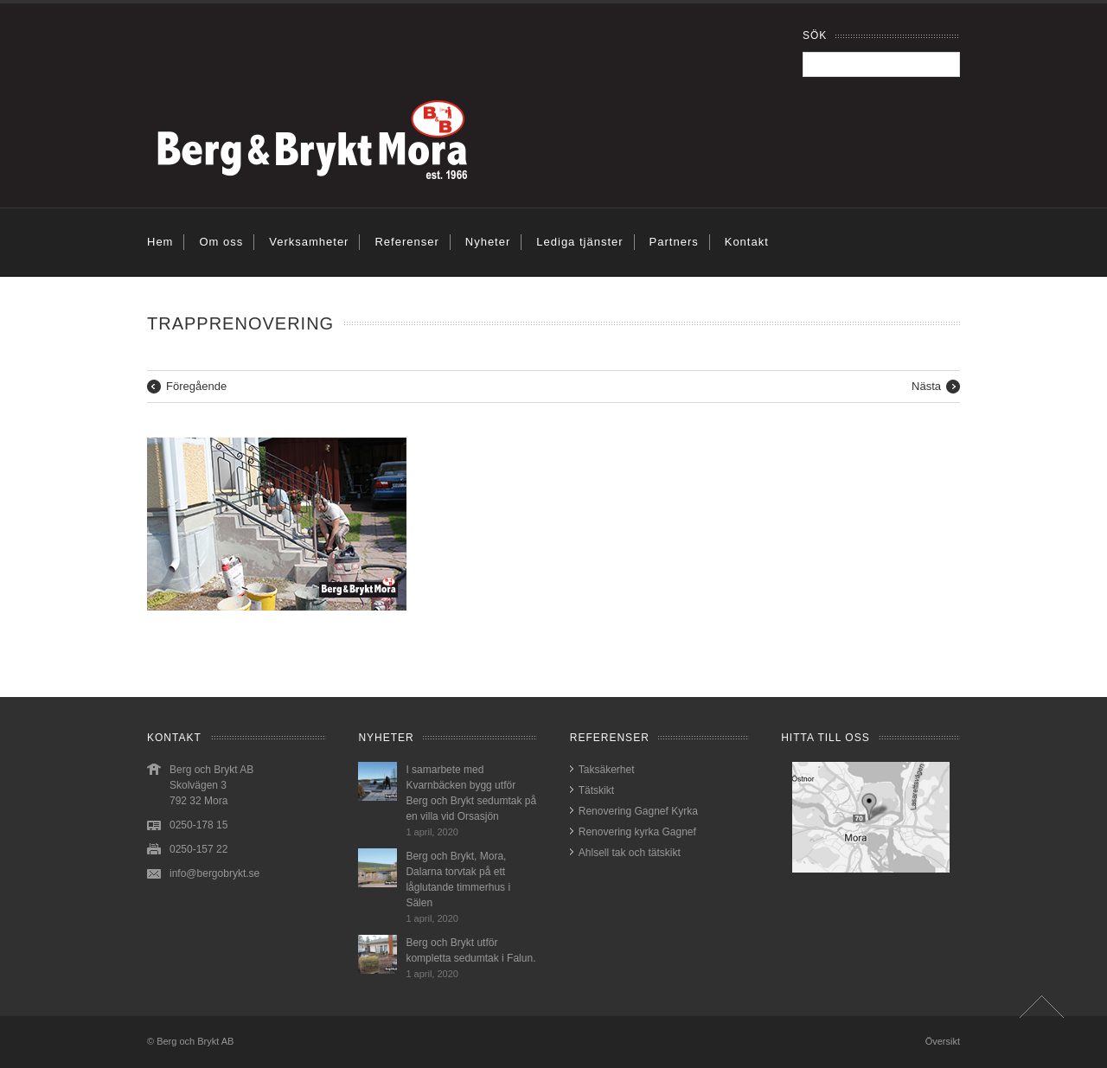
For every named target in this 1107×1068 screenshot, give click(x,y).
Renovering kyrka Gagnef (637, 832)
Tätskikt (596, 790)
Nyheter (488, 241)
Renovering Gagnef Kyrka (638, 811)
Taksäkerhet (607, 770)
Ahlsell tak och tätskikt (630, 853)
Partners (674, 241)
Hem (160, 241)
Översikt (942, 1041)
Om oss (221, 241)
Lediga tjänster (579, 241)
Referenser (406, 241)
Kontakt (747, 241)
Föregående (196, 386)
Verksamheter (309, 241)
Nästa (926, 386)
